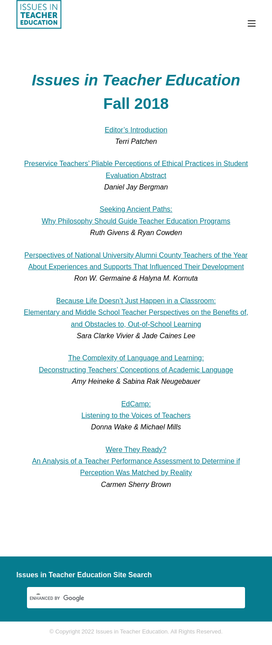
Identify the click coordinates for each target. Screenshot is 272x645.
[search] (125, 598)
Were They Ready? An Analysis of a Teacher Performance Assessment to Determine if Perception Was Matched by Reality (136, 461)
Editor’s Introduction (136, 130)
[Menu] (252, 23)
